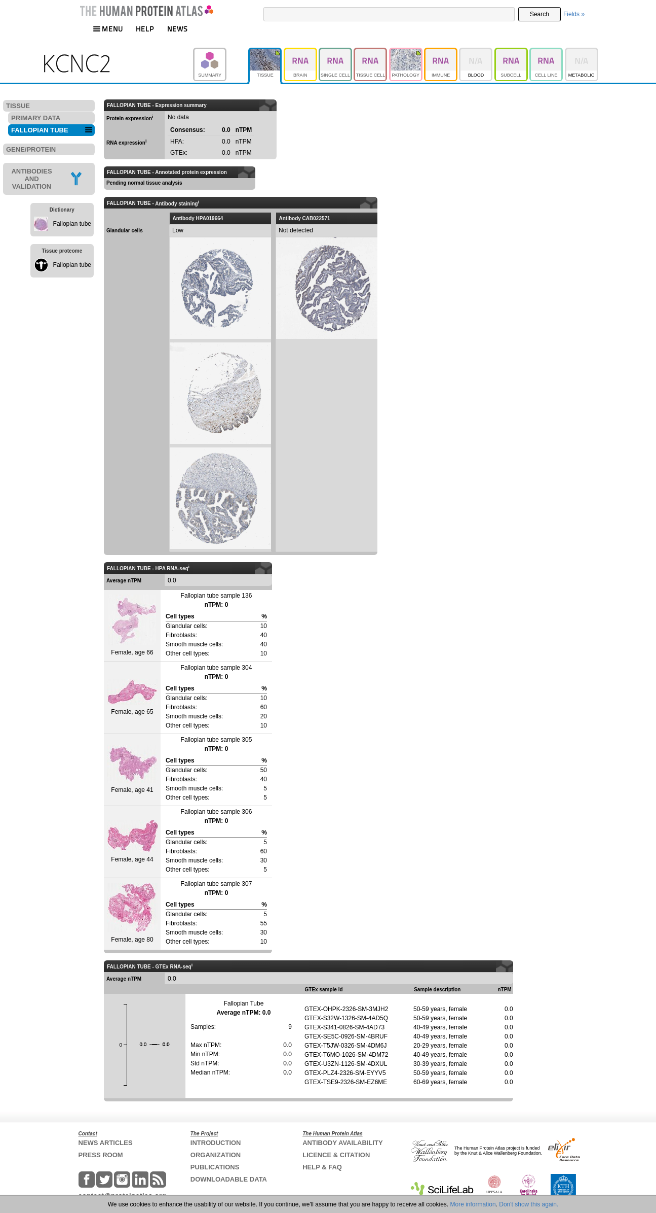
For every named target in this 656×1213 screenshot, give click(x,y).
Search (539, 14)
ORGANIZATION (215, 1155)
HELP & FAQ (322, 1167)
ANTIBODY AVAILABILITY (342, 1143)
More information (473, 1204)
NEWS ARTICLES (106, 1143)
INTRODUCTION (215, 1143)
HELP (145, 28)
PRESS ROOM (101, 1155)
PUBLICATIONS (215, 1167)
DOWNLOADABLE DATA (228, 1179)
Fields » (574, 14)
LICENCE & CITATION (336, 1155)
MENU (108, 28)
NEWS (177, 28)
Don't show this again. (528, 1204)
